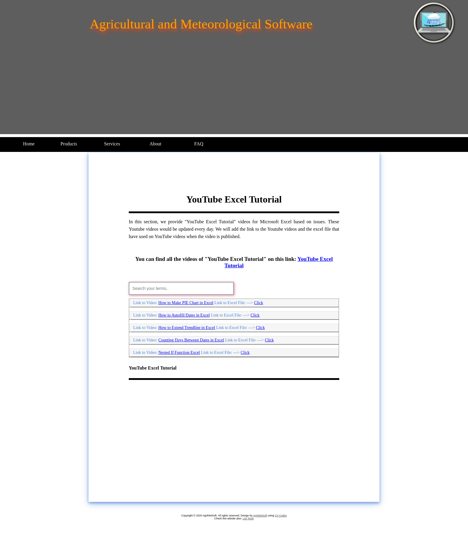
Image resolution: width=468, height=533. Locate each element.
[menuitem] (29, 144)
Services (112, 143)
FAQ (198, 143)
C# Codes (281, 515)
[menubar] (114, 144)
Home (29, 143)
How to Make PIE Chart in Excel (185, 303)
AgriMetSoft (260, 515)
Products (68, 143)
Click (258, 303)
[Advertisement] (234, 92)
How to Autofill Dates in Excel (184, 315)
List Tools (248, 518)
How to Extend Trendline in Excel (186, 327)
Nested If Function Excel (179, 352)
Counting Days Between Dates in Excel (191, 340)
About (155, 143)
